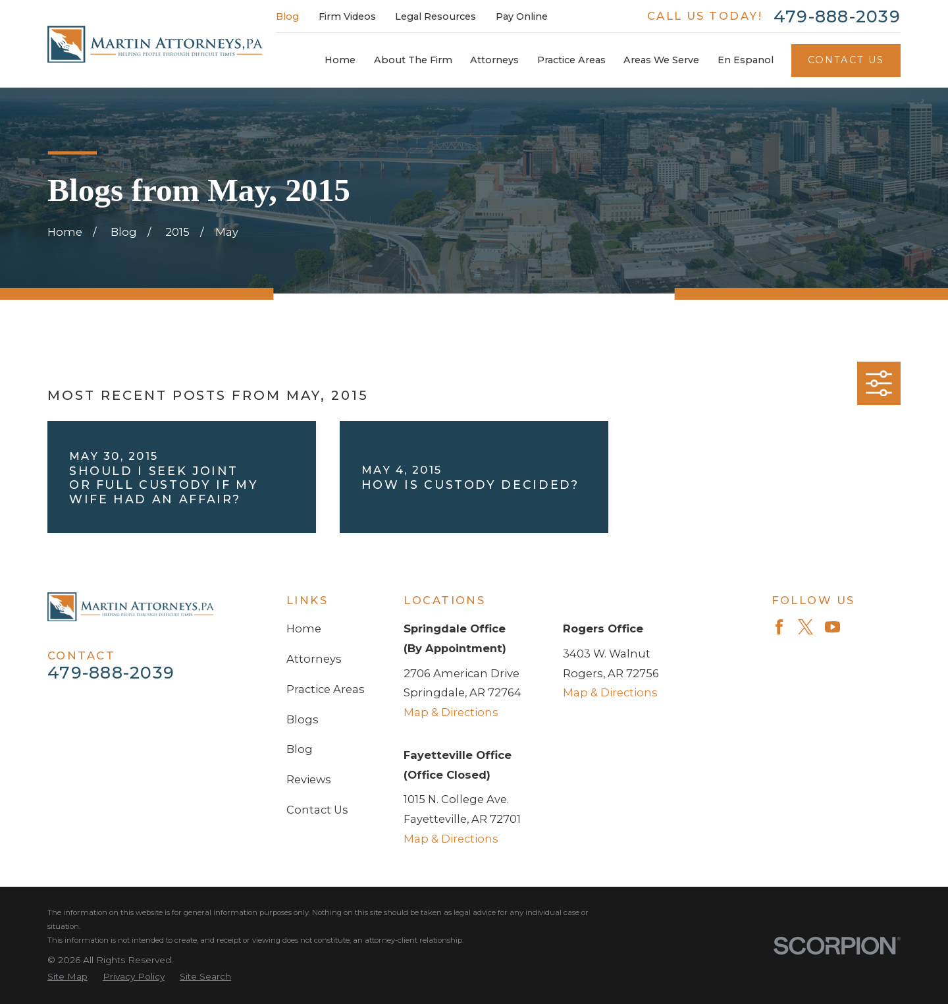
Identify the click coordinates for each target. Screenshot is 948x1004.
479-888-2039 (837, 16)
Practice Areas (325, 689)
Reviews (308, 779)
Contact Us (846, 60)
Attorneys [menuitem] (494, 60)
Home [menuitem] (340, 60)
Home (303, 628)
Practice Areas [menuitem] (571, 60)
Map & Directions (451, 712)
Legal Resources (435, 16)
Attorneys (314, 658)
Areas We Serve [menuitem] (661, 60)
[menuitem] (67, 976)
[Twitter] (805, 626)
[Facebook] (779, 626)
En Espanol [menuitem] (746, 60)
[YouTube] (832, 626)
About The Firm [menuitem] (413, 60)
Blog (287, 16)
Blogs (302, 719)
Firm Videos (347, 16)
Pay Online (522, 16)
